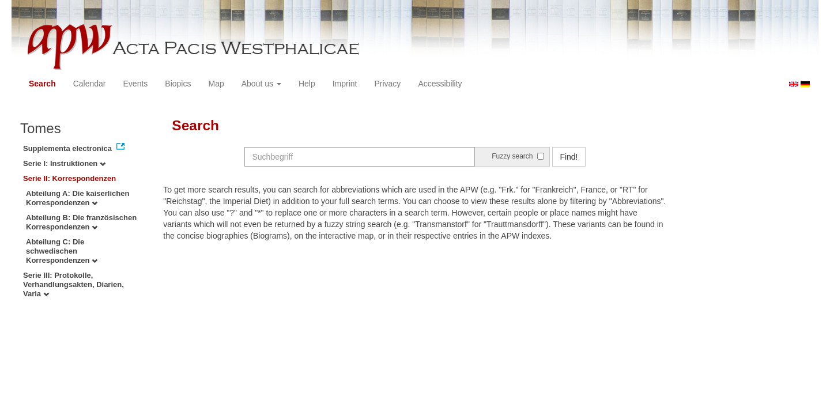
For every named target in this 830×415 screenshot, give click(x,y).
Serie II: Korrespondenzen (69, 178)
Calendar (89, 83)
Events (135, 83)
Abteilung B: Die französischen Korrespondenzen (81, 222)
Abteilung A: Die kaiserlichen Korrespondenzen (77, 198)
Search (42, 83)
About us (261, 83)
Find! (569, 156)
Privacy (387, 83)
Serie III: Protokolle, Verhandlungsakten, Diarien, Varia (73, 284)
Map (216, 83)
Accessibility (440, 83)
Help (307, 83)
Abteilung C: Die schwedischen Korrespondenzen (61, 251)
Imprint (345, 83)
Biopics (178, 83)
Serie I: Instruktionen (64, 163)
